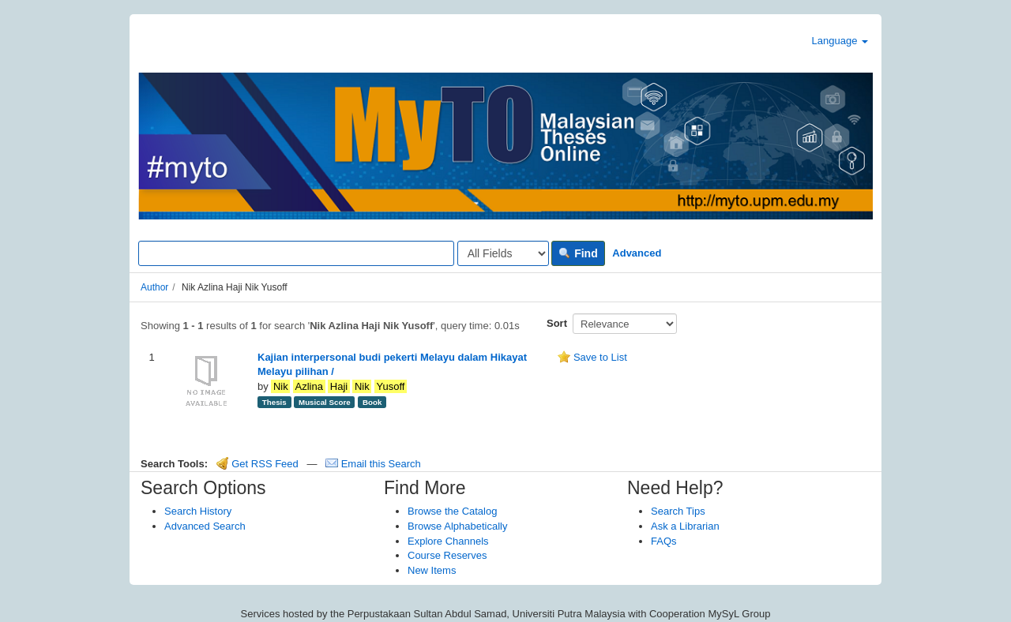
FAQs (664, 541)
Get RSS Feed (257, 464)
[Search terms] (296, 253)
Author (154, 287)
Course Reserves (447, 555)
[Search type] (503, 253)
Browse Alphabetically (457, 526)
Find (577, 253)
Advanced (636, 253)
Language (840, 41)
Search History (197, 511)
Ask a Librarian (685, 526)
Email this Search (373, 464)
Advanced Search (205, 526)
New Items (432, 570)
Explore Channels (448, 541)
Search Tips (678, 511)
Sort (557, 323)
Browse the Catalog (452, 511)
